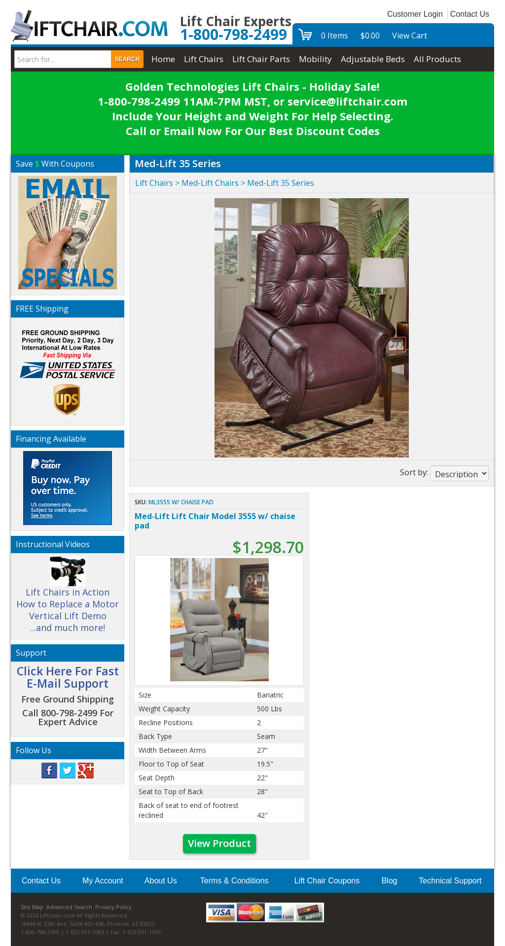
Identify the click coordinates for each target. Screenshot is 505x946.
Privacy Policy (113, 907)
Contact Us (469, 14)
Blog (389, 880)
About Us (160, 880)
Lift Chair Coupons (327, 880)
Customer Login (415, 14)
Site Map (32, 907)
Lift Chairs (154, 182)
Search (127, 59)
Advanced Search (69, 907)
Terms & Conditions (234, 880)
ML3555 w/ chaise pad (181, 502)
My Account (102, 880)
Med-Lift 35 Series (280, 182)
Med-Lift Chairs (210, 182)
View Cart (409, 35)
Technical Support (450, 880)
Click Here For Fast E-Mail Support (68, 677)
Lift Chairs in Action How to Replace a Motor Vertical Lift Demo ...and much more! (67, 598)
